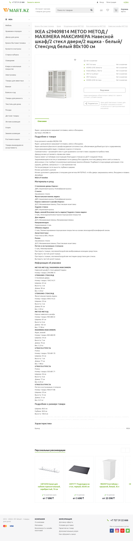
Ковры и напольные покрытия (13, 67)
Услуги (8, 127)
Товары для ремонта (13, 98)
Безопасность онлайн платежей (43, 529)
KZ (125, 2)
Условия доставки (66, 525)
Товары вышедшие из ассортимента (14, 146)
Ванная (8, 86)
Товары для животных (14, 81)
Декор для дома (12, 37)
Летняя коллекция (12, 122)
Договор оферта (66, 522)
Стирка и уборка (12, 55)
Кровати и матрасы (13, 49)
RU (127, 2)
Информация (65, 519)
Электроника (10, 75)
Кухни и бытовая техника (15, 43)
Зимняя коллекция (12, 133)
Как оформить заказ (67, 534)
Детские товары (12, 116)
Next (127, 450)
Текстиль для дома (13, 104)
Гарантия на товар (66, 528)
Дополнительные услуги (68, 531)
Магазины (39, 525)
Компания (40, 519)
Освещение (9, 60)
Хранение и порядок (13, 31)
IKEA (10, 19)
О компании (39, 522)
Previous (123, 450)
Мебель (8, 25)
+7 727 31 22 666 (18, 2)
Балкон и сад (10, 92)
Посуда (8, 110)
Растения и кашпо (12, 139)
